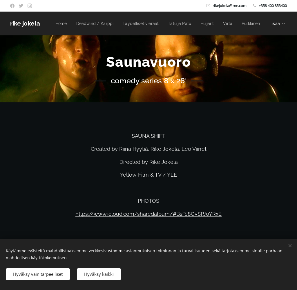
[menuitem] (80, 23)
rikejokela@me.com (230, 5)
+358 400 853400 (273, 5)
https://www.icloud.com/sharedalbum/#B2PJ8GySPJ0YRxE (148, 214)
